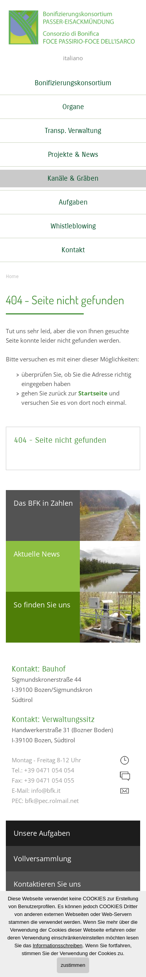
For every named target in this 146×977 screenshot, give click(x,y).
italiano (73, 58)
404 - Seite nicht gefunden (60, 440)
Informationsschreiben (58, 945)
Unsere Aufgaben (42, 833)
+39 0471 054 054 (49, 770)
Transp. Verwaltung (73, 130)
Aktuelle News (37, 554)
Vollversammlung (42, 858)
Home (12, 276)
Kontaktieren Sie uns (47, 884)
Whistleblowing (73, 226)
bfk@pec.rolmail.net (52, 801)
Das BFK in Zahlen (43, 503)
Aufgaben (73, 202)
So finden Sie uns (42, 604)
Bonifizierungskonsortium (73, 83)
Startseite (92, 393)
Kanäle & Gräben (73, 178)
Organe (73, 106)
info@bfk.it (45, 790)
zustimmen (73, 965)
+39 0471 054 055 (49, 780)
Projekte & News (73, 154)
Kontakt (73, 250)
